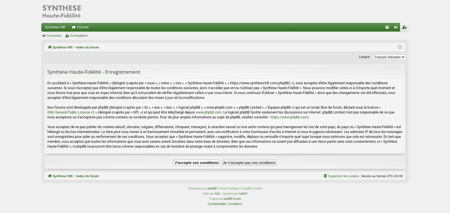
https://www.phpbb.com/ (290, 117)
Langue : (365, 56)
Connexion (54, 35)
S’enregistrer (79, 35)
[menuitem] (387, 27)
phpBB (211, 188)
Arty (217, 193)
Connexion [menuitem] (397, 28)
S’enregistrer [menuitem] (406, 28)
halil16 (243, 193)
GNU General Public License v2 (70, 112)
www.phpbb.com (209, 112)
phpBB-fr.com (232, 198)
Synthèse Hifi (55, 27)
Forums (83, 27)
